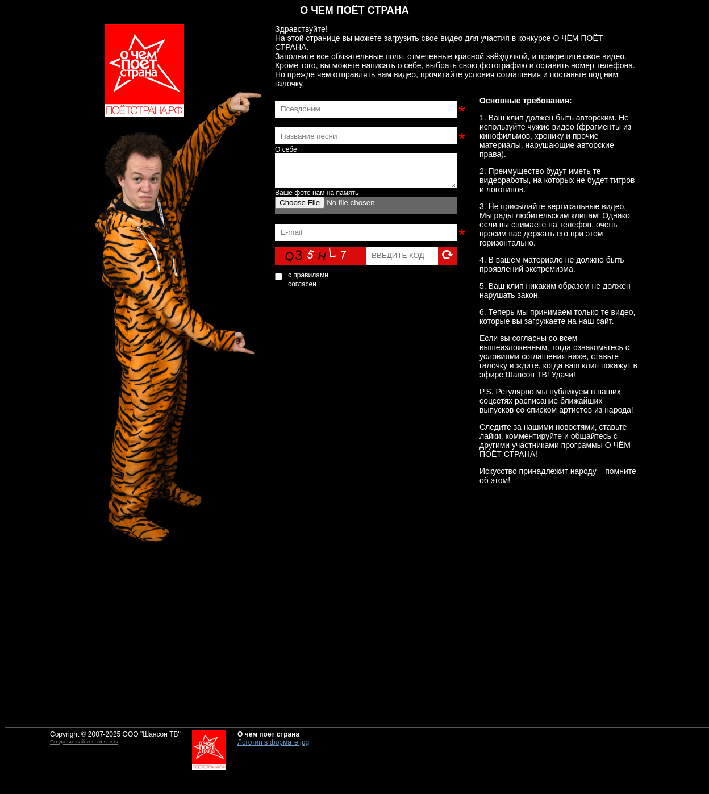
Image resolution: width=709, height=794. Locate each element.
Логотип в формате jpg (273, 742)
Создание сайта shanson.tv (84, 741)
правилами (310, 275)
